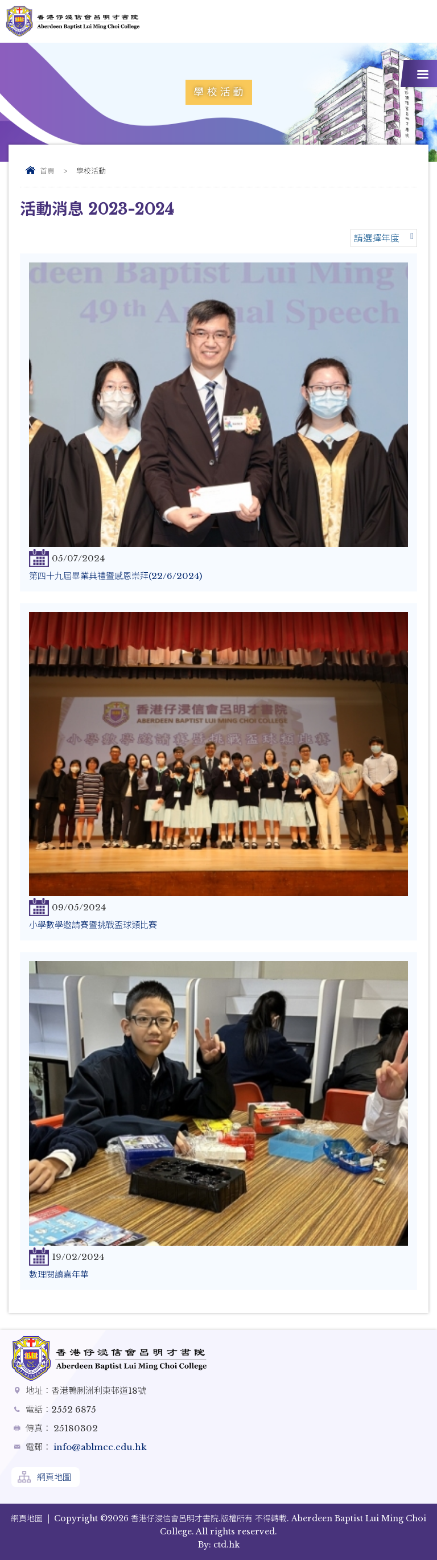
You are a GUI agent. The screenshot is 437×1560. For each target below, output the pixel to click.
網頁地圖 (54, 1477)
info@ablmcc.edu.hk (99, 1447)
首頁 (47, 171)
